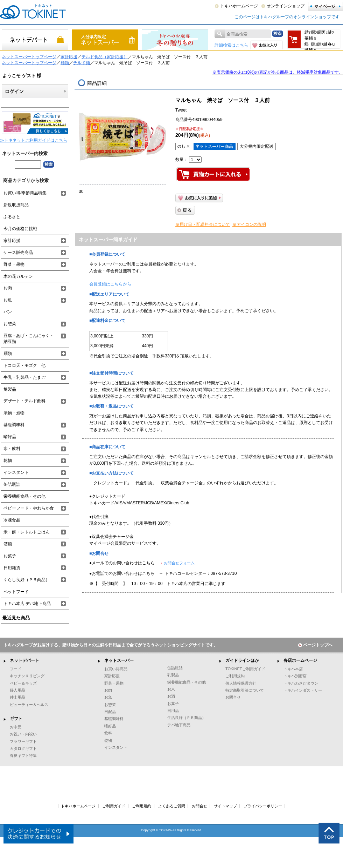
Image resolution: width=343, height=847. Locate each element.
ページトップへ (315, 645)
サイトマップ (225, 806)
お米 (171, 689)
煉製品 (10, 389)
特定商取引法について (244, 690)
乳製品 (173, 675)
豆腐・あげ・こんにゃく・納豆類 (29, 338)
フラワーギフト (23, 741)
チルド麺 (81, 62)
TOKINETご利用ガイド (245, 669)
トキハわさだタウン (301, 683)
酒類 (8, 544)
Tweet (181, 110)
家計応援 (69, 56)
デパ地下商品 (178, 725)
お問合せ (233, 697)
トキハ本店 (293, 669)
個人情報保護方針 (240, 683)
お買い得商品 (115, 669)
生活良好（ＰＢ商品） (186, 717)
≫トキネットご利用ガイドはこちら (33, 140)
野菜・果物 (14, 264)
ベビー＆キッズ (23, 683)
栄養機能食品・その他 (25, 496)
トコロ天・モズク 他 (25, 365)
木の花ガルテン (18, 276)
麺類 (65, 62)
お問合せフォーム (179, 563)
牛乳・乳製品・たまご (25, 377)
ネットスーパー (119, 660)
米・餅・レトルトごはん (27, 532)
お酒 (171, 696)
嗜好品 (10, 436)
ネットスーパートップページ (29, 56)
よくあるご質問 (171, 806)
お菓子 (10, 555)
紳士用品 (17, 697)
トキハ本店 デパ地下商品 (27, 603)
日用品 (173, 710)
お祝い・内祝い (23, 734)
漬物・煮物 (14, 412)
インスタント (16, 472)
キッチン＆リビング (27, 676)
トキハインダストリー (303, 690)
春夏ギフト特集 (23, 755)
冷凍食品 (12, 520)
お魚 (8, 299)
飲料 (108, 733)
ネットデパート (24, 660)
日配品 (110, 712)
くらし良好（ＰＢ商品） (27, 579)
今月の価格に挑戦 (20, 228)
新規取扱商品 (16, 204)
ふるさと (12, 216)
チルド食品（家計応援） (105, 56)
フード (15, 669)
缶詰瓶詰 (12, 484)
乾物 (8, 460)
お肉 (8, 287)
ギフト (16, 718)
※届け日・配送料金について (202, 224)
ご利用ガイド (113, 806)
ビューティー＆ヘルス (29, 705)
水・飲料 (12, 448)
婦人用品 (17, 690)
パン (8, 311)
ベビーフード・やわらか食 (29, 508)
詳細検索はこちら (231, 45)
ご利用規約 (235, 676)
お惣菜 (10, 323)
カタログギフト (23, 748)
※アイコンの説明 (249, 224)
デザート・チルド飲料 (25, 400)
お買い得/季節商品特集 (25, 192)
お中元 (15, 727)
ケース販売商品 (18, 252)
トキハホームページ (239, 6)
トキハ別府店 (295, 676)
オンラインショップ (285, 6)
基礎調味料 (14, 424)
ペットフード (16, 591)
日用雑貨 (12, 567)
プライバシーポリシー (263, 806)
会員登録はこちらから (110, 284)
